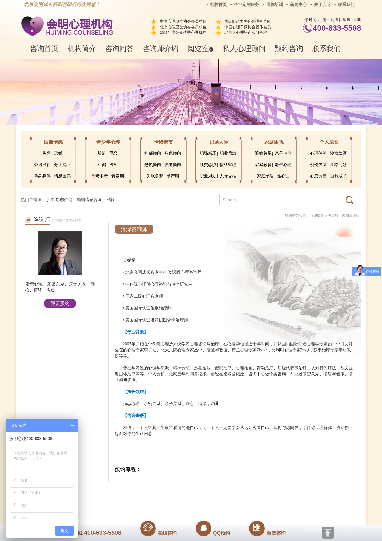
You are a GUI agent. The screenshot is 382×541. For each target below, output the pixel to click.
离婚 (58, 153)
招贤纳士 (179, 490)
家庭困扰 (274, 142)
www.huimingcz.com (187, 504)
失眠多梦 (155, 176)
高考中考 (99, 176)
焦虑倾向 (172, 153)
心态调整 (318, 176)
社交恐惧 (208, 165)
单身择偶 (42, 176)
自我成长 (338, 176)
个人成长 (329, 142)
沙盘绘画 (338, 153)
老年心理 (283, 165)
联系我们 (346, 4)
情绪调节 (163, 142)
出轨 (110, 199)
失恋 (46, 153)
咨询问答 (119, 49)
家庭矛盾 (265, 176)
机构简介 (81, 49)
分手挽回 (62, 165)
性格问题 (338, 165)
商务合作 (155, 490)
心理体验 (318, 153)
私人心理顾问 (244, 49)
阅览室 (200, 49)
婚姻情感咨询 (89, 199)
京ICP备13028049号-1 (213, 499)
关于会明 (322, 4)
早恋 (113, 153)
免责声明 (251, 490)
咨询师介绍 (160, 49)
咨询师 (333, 216)
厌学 (113, 165)
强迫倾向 (172, 165)
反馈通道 (203, 490)
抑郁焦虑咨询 (59, 199)
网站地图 (227, 490)
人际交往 (228, 176)
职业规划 (208, 176)
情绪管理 (228, 165)
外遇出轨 (42, 165)
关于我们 (130, 490)
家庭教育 (263, 165)
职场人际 (218, 142)
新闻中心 (298, 4)
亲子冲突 (283, 153)
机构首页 (218, 4)
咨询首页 (44, 49)
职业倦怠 (228, 153)
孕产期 (173, 176)
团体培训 (274, 4)
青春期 (117, 176)
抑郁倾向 (152, 153)
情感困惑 (62, 176)
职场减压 (208, 153)
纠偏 (102, 165)
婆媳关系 (263, 153)
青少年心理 (108, 142)
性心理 (283, 176)
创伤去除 (318, 165)
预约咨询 (289, 49)
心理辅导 (317, 216)
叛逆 (102, 153)
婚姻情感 (53, 142)
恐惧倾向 (152, 165)
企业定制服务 (246, 4)
